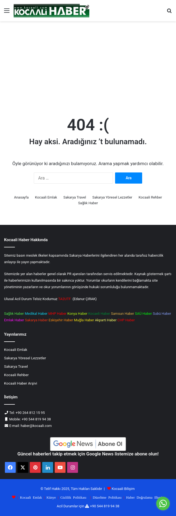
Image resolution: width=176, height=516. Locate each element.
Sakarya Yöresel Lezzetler (112, 197)
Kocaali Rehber (150, 197)
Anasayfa (21, 197)
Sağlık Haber (88, 203)
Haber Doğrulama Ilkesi (144, 497)
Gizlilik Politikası (73, 497)
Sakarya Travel (74, 197)
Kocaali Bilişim (123, 489)
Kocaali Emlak (46, 197)
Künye (51, 497)
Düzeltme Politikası (107, 497)
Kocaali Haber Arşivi (20, 383)
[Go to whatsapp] (163, 503)
